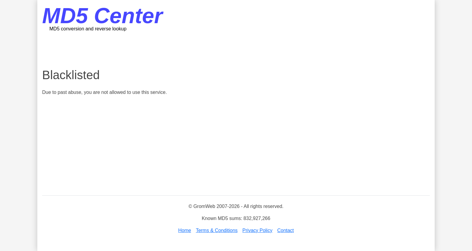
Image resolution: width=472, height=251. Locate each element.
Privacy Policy (257, 230)
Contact (285, 230)
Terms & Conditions (217, 230)
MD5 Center (102, 16)
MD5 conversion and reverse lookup (87, 28)
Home (184, 230)
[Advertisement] (236, 49)
